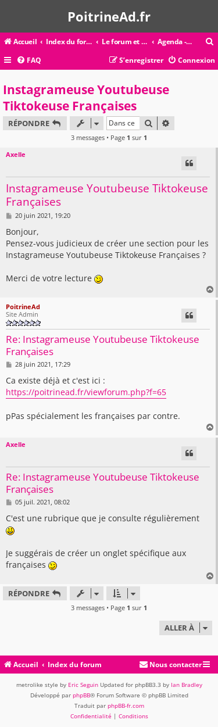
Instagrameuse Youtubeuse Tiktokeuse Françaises (86, 97)
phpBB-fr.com (126, 705)
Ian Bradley (186, 685)
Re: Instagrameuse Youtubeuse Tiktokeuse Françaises (102, 345)
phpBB (81, 695)
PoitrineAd (23, 306)
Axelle (16, 154)
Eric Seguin (83, 685)
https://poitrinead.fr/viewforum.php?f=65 (86, 391)
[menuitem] (210, 42)
